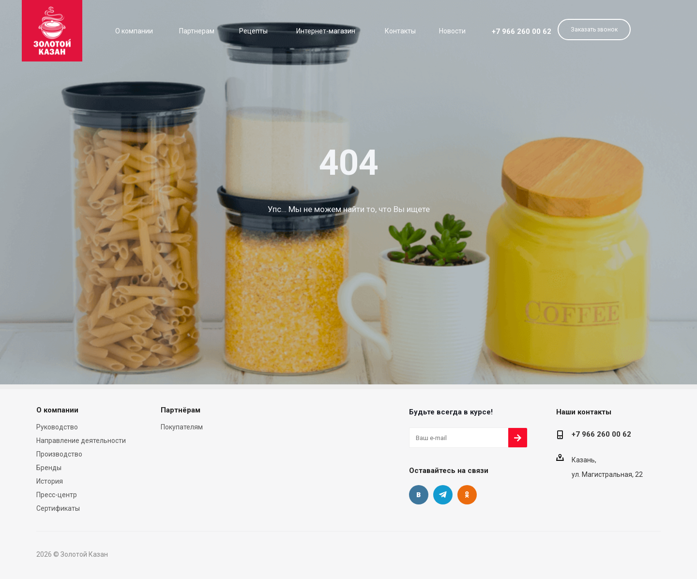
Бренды (48, 468)
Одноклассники (467, 494)
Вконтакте (418, 494)
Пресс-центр (56, 495)
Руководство (57, 427)
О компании (57, 410)
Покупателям (182, 427)
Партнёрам (180, 410)
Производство (59, 454)
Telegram (443, 494)
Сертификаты (58, 508)
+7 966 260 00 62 (521, 31)
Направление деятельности (81, 440)
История (49, 481)
